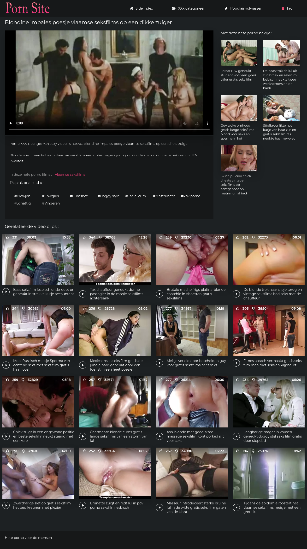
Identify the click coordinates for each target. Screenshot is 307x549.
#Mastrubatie (164, 196)
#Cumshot (79, 196)
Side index (141, 8)
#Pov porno (190, 196)
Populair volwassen (243, 8)
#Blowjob (22, 196)
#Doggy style (109, 196)
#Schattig (22, 203)
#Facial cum (135, 196)
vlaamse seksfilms (70, 174)
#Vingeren (51, 203)
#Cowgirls (50, 196)
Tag (287, 8)
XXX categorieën (189, 8)
